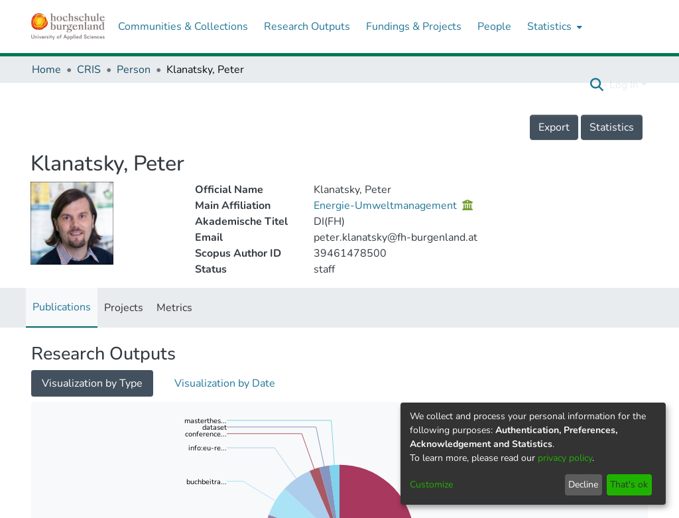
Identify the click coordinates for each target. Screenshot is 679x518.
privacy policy (565, 458)
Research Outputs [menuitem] (307, 26)
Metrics (174, 307)
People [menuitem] (494, 26)
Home (46, 69)
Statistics (611, 127)
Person (134, 69)
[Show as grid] (72, 382)
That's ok (629, 484)
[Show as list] (45, 382)
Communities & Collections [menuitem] (183, 26)
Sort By (62, 475)
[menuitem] (553, 26)
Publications (61, 307)
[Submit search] (597, 85)
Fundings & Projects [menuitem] (414, 26)
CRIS (89, 69)
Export (554, 127)
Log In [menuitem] (624, 85)
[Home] (68, 26)
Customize (431, 484)
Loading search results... (248, 380)
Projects (123, 307)
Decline (583, 484)
